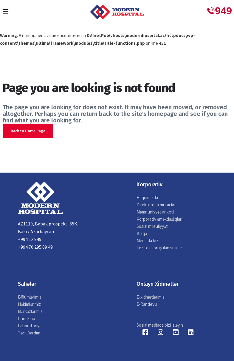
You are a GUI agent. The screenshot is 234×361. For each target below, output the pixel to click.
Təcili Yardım (29, 333)
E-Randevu (147, 304)
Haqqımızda (147, 197)
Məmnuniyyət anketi (155, 212)
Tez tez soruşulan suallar (159, 248)
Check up (26, 318)
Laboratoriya (29, 325)
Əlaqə (142, 233)
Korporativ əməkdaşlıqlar (159, 219)
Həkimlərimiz (29, 304)
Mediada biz (147, 240)
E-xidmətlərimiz (151, 297)
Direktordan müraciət (156, 205)
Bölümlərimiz (29, 297)
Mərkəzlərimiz (30, 311)
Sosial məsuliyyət (152, 226)
